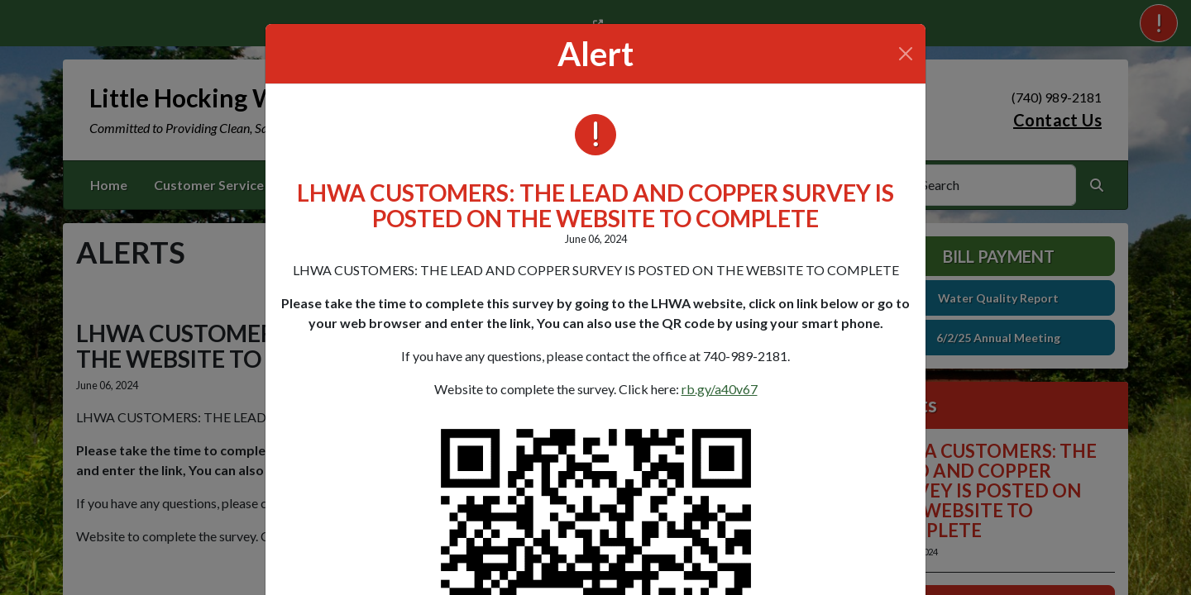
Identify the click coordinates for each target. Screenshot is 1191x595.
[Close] (905, 53)
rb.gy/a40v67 (720, 389)
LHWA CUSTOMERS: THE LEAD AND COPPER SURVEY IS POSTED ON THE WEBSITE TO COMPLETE (595, 205)
